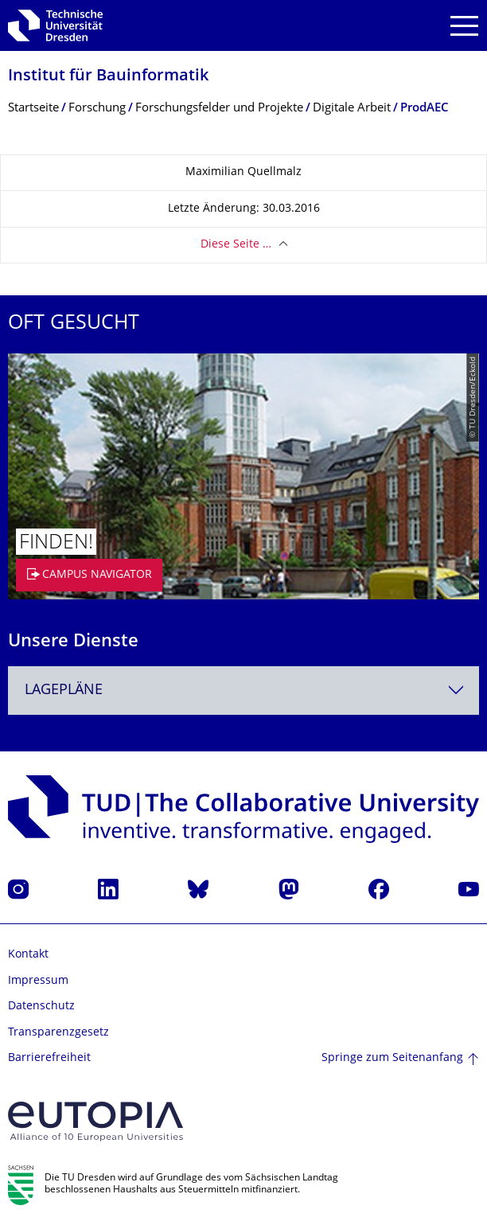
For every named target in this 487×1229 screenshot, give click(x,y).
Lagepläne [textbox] (64, 690)
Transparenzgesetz (58, 1033)
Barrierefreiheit (49, 1058)
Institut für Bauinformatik (108, 76)
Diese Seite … (236, 245)
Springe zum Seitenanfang (392, 1058)
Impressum (38, 981)
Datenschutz (41, 1006)
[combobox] (243, 690)
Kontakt (28, 955)
